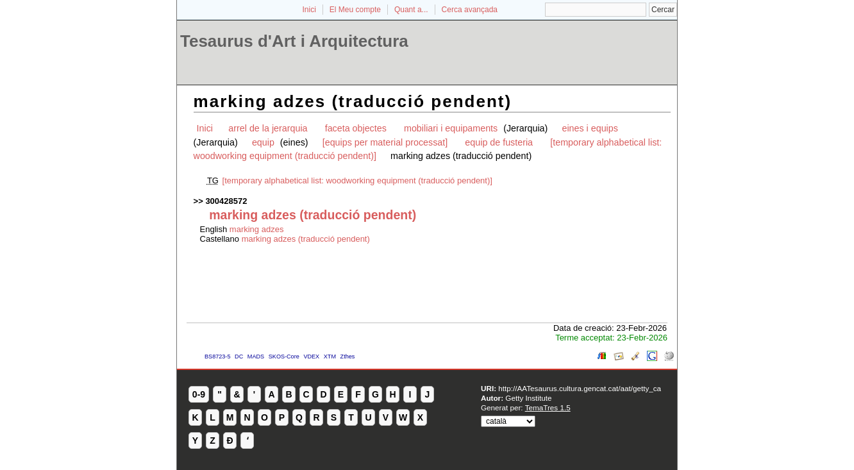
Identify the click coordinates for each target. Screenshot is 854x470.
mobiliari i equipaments (452, 128)
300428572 (226, 201)
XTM (330, 356)
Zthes (347, 356)
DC (239, 356)
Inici (309, 9)
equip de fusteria (499, 142)
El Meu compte (355, 9)
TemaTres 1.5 (548, 407)
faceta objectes (356, 128)
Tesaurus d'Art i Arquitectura (294, 41)
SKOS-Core (284, 356)
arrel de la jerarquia (267, 128)
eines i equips (589, 128)
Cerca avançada (470, 9)
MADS (255, 356)
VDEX (311, 356)
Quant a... (411, 9)
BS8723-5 (217, 356)
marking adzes (257, 229)
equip (264, 142)
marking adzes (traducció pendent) (306, 239)
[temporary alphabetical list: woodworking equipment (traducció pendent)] (357, 180)
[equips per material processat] (385, 142)
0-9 (198, 394)
